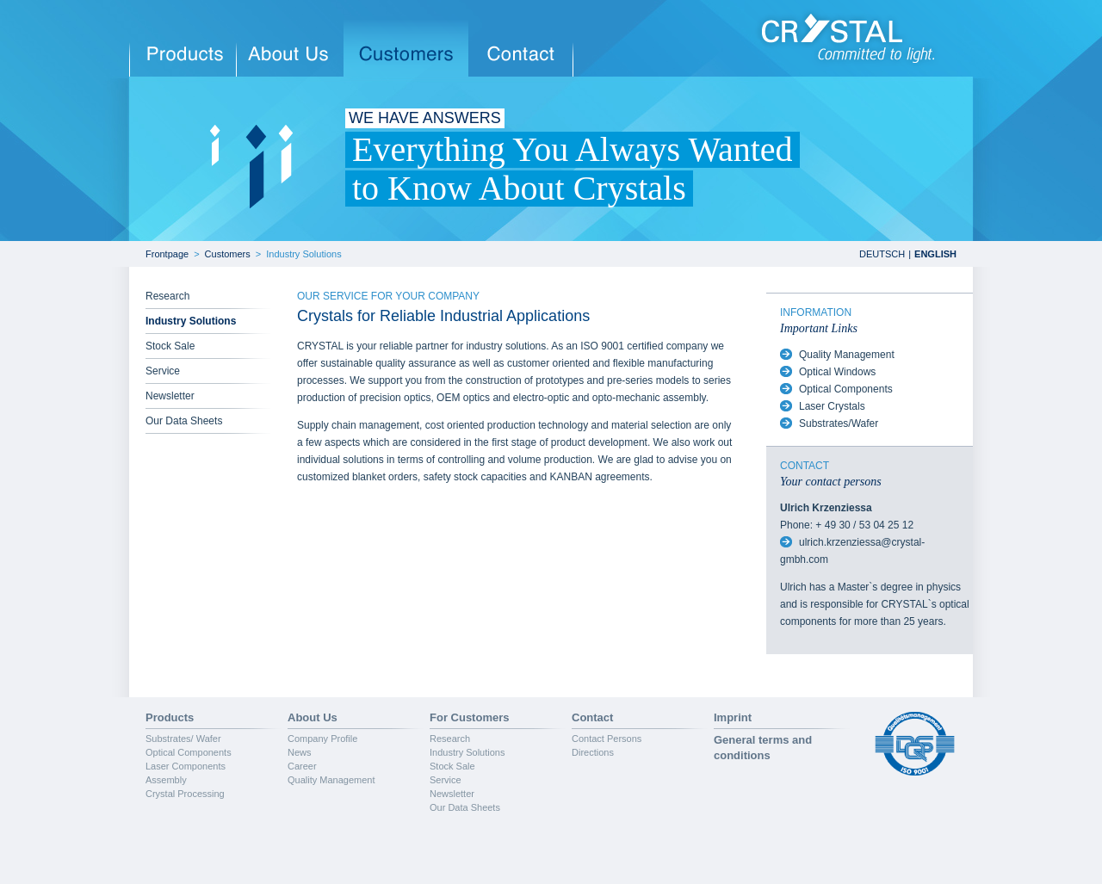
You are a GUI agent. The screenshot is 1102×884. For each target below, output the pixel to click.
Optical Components (846, 389)
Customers (228, 254)
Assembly (166, 780)
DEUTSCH (882, 254)
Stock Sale (170, 346)
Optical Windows (837, 372)
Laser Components (185, 766)
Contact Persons (606, 738)
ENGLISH (935, 254)
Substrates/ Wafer (183, 738)
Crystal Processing (185, 793)
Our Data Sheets (183, 421)
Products (169, 717)
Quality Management (847, 355)
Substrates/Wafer (838, 423)
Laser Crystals (832, 406)
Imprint (733, 717)
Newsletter (170, 396)
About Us (312, 717)
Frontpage (167, 254)
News (300, 752)
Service (162, 371)
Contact (592, 717)
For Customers (469, 717)
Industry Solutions (303, 254)
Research (167, 296)
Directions (593, 752)
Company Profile (322, 738)
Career (302, 766)
